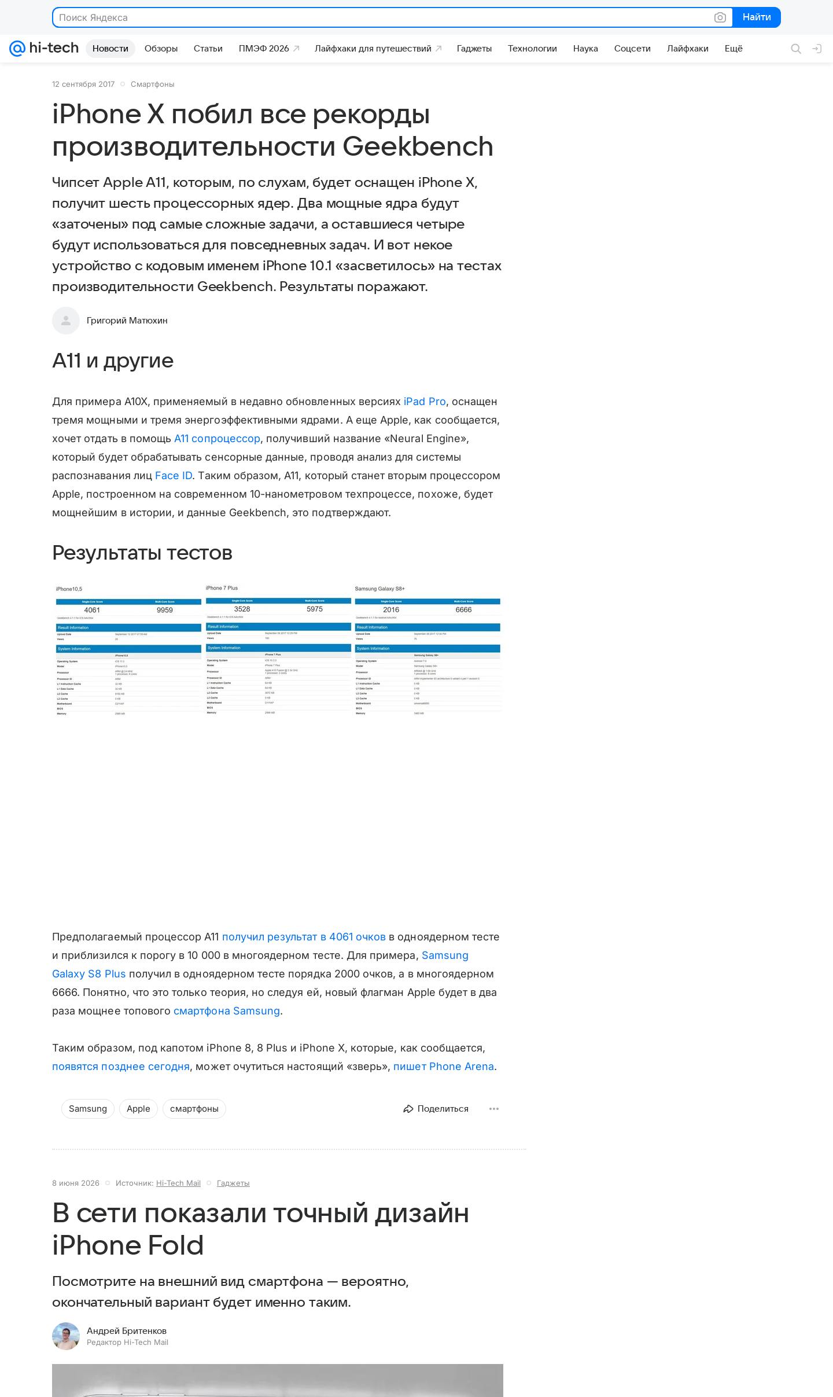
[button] (277, 651)
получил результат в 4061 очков (304, 937)
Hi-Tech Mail (178, 1183)
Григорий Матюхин (127, 320)
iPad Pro (424, 401)
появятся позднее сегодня (121, 1066)
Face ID (173, 475)
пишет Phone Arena (443, 1066)
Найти (756, 18)
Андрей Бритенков (127, 1331)
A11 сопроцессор (217, 438)
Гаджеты (233, 1183)
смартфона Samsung (227, 1011)
